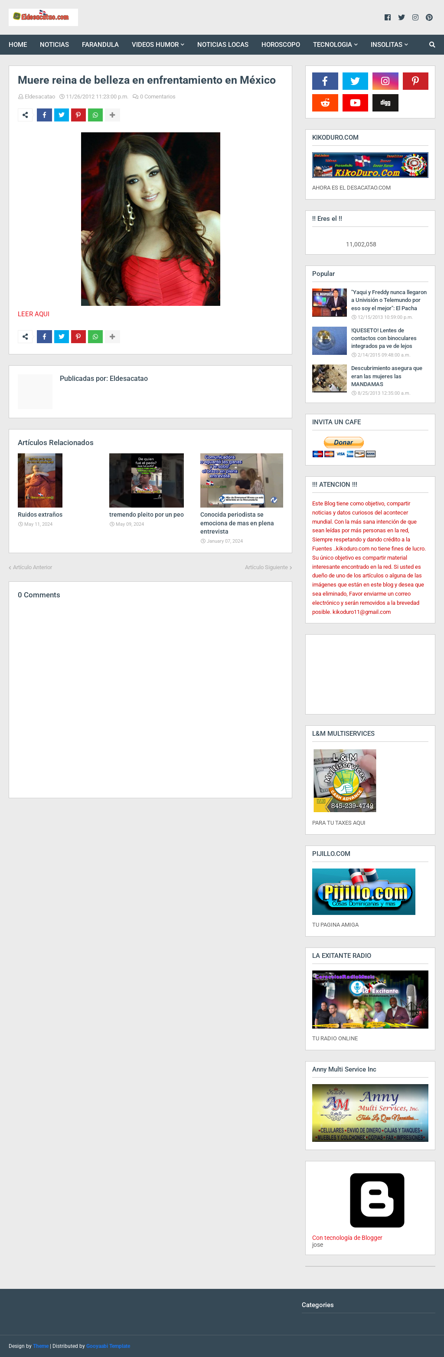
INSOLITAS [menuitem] (386, 45)
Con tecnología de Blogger (377, 1234)
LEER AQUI (33, 314)
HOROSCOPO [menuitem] (280, 45)
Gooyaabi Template (108, 1346)
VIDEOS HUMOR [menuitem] (155, 45)
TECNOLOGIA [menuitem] (332, 45)
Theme (41, 1346)
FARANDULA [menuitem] (100, 45)
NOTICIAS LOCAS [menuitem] (222, 45)
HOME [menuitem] (18, 45)
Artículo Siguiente (266, 567)
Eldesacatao (40, 96)
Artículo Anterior (32, 567)
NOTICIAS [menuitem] (54, 45)
